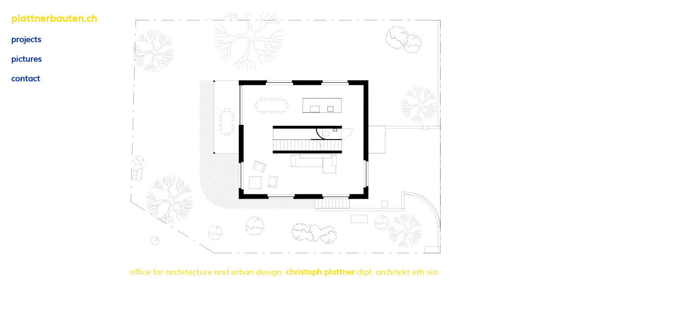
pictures (26, 58)
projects (26, 39)
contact (25, 78)
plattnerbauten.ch (54, 17)
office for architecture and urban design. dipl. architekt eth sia (284, 271)
